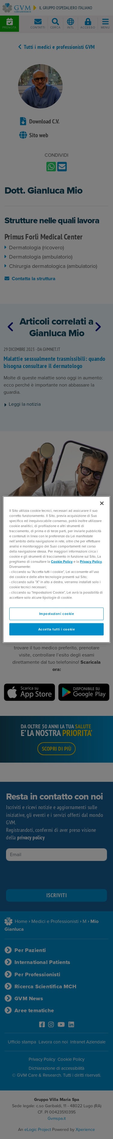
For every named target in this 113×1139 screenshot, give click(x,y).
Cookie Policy (62, 562)
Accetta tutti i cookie (56, 629)
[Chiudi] (101, 503)
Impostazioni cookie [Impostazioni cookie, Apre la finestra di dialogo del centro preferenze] (56, 613)
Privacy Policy (91, 562)
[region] (56, 569)
